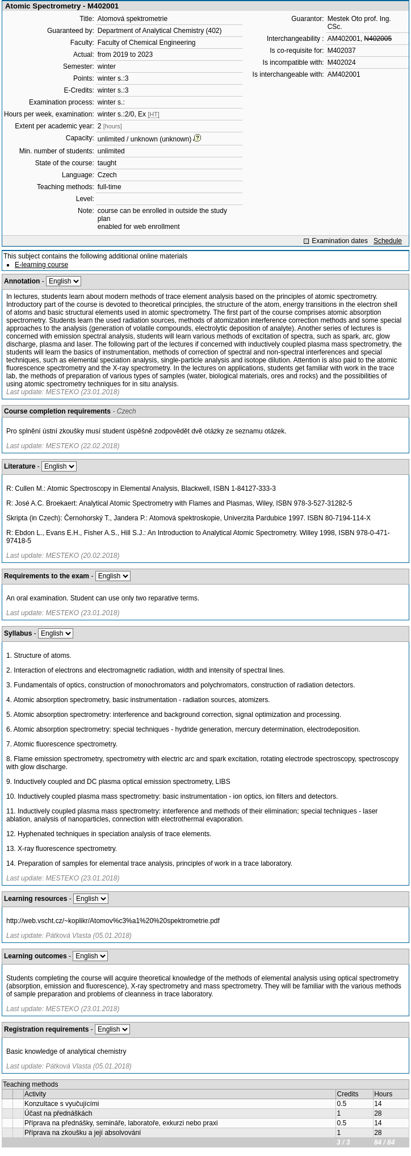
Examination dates (340, 241)
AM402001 (344, 39)
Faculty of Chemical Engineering (147, 43)
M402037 (342, 51)
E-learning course (41, 265)
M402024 (342, 62)
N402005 (378, 39)
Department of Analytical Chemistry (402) (160, 31)
